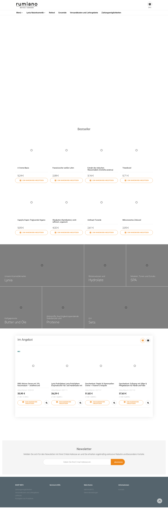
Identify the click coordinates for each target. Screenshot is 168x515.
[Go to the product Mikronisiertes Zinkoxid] (136, 204)
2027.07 (98, 390)
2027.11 (65, 390)
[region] (84, 67)
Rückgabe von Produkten (24, 498)
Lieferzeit (18, 495)
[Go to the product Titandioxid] (136, 152)
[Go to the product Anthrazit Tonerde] (101, 204)
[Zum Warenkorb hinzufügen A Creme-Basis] (31, 180)
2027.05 (132, 390)
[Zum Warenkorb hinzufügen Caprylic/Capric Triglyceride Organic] (31, 232)
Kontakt (121, 489)
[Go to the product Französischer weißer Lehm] (66, 152)
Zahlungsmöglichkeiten (23, 489)
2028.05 (31, 390)
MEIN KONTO (89, 489)
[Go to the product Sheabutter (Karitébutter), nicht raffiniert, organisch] (66, 204)
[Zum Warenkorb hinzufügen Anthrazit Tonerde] (101, 232)
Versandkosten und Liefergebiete (27, 493)
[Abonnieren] (118, 462)
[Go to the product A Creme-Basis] (31, 152)
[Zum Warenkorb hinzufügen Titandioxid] (136, 180)
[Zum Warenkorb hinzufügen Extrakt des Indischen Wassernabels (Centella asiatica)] (101, 180)
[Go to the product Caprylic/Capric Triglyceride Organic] (31, 204)
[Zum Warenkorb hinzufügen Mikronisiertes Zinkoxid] (136, 232)
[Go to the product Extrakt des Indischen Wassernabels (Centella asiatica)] (101, 152)
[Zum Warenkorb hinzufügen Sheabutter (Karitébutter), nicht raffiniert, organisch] (66, 232)
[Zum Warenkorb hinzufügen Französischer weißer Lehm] (66, 180)
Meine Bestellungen (91, 493)
